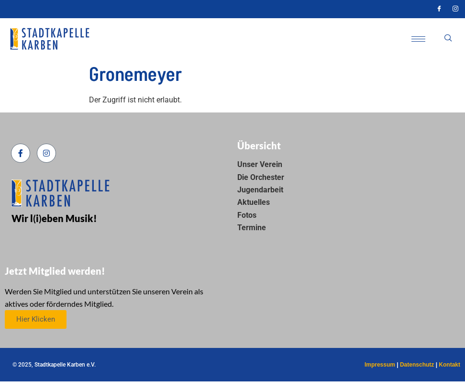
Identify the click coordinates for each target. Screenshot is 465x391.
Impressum (380, 364)
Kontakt (449, 364)
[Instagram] (455, 9)
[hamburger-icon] (418, 39)
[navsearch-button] (448, 39)
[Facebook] (439, 9)
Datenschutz (417, 364)
